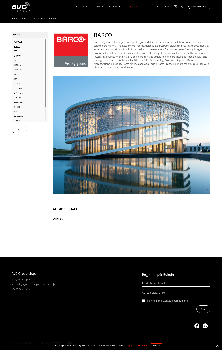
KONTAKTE (163, 6)
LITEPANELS (19, 88)
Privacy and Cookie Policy (135, 345)
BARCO (17, 46)
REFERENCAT (116, 6)
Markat (17, 34)
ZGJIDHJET (99, 6)
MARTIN (17, 97)
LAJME (149, 6)
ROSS (16, 111)
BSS (15, 51)
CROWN (17, 55)
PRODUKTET (135, 6)
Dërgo (203, 309)
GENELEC (18, 69)
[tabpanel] (131, 135)
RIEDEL (17, 106)
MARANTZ (18, 92)
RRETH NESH (82, 6)
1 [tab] (131, 191)
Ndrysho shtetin (198, 6)
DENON (17, 64)
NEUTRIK (18, 102)
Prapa (20, 129)
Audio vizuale (65, 209)
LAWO (17, 83)
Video (58, 219)
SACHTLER (19, 116)
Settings (156, 345)
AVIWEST (18, 41)
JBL (15, 74)
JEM (15, 78)
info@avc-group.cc (21, 279)
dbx (16, 60)
